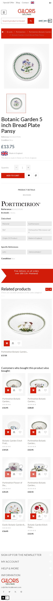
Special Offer (8, 2)
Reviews (27, 195)
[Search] (17, 21)
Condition (5, 140)
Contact (25, 2)
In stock (5, 212)
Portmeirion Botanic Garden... (14, 351)
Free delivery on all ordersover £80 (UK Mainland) (26, 272)
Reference (5, 137)
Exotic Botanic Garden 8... (13, 524)
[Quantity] (22, 167)
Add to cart (12, 175)
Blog (18, 2)
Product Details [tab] (26, 190)
